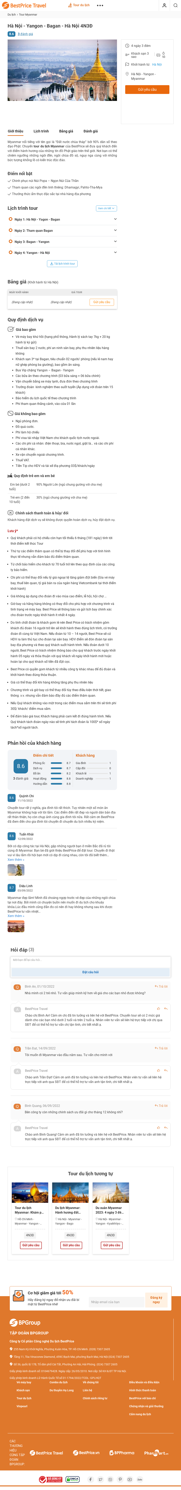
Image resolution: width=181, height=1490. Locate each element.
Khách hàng (85, 755)
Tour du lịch (79, 5)
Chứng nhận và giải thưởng (146, 1406)
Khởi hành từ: (140, 64)
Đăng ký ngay (156, 1300)
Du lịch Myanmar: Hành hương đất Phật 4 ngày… (67, 1210)
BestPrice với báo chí (142, 1398)
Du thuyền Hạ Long (62, 1390)
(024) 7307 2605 (118, 1356)
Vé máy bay (24, 1382)
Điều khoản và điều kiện (144, 1382)
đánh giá (25, 34)
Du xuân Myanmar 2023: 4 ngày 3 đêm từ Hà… (110, 1210)
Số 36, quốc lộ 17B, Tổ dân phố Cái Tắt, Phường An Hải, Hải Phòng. (55, 1364)
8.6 (11, 34)
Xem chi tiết (106, 208)
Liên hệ (87, 1390)
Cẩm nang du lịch (140, 1414)
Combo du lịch (59, 1382)
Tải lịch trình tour (62, 263)
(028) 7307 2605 (99, 1349)
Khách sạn (23, 1390)
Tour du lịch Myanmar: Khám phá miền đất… (30, 1210)
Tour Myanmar (28, 14)
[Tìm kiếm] (175, 5)
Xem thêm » (16, 860)
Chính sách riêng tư (95, 1398)
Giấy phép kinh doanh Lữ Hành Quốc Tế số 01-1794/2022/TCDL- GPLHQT (55, 1378)
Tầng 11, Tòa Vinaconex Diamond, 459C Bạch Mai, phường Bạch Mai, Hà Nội (61, 1356)
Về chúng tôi (91, 1382)
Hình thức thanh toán (142, 1390)
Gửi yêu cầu (147, 89)
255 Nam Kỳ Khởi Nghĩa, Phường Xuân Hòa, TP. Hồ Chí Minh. (51, 1349)
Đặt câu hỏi (90, 972)
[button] (11, 70)
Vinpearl (22, 1406)
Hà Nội (157, 64)
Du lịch (12, 14)
